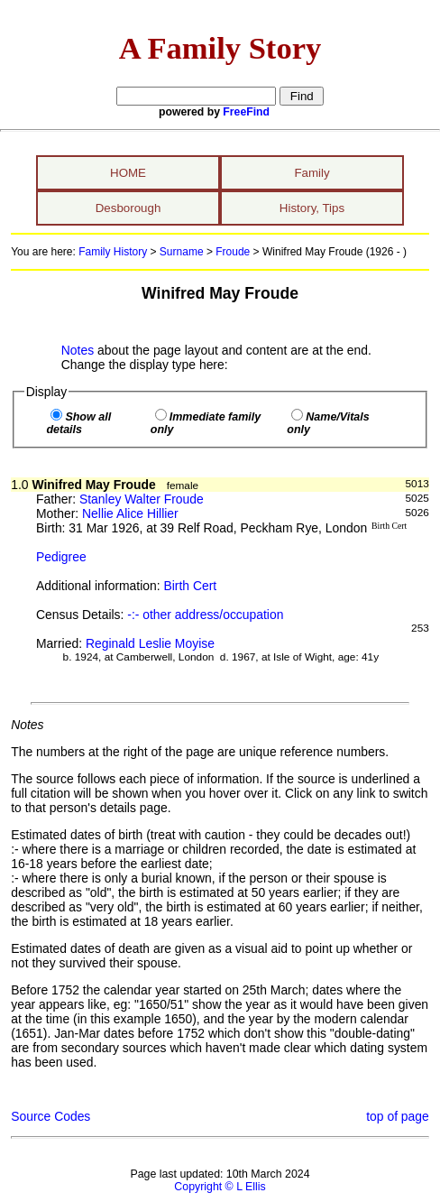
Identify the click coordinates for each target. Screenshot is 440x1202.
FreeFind (246, 112)
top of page (397, 1116)
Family (311, 173)
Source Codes (50, 1116)
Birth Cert (190, 585)
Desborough (128, 208)
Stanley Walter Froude (141, 499)
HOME (128, 173)
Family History (112, 251)
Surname (182, 251)
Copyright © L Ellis (219, 1186)
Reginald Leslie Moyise (150, 643)
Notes (77, 350)
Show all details (78, 423)
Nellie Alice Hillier (130, 513)
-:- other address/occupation (205, 614)
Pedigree (61, 557)
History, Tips (312, 208)
